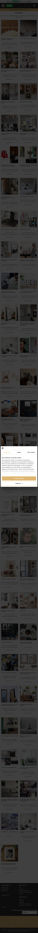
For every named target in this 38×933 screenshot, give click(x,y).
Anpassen (19, 483)
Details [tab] (19, 452)
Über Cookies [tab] (31, 452)
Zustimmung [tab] (6, 452)
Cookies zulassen (19, 478)
